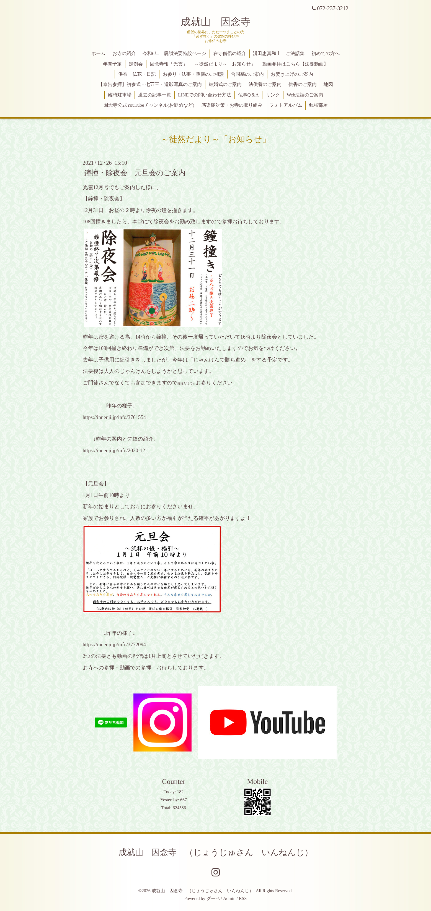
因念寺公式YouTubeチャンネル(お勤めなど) (149, 105)
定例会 (136, 64)
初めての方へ (325, 53)
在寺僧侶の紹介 (229, 53)
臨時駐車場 (119, 95)
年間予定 (112, 64)
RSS (243, 898)
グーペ (213, 898)
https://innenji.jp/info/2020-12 (114, 450)
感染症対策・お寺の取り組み (231, 105)
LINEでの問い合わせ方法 (204, 95)
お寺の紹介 (124, 53)
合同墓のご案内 (247, 74)
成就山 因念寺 (216, 21)
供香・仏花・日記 (137, 74)
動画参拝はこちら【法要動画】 (295, 64)
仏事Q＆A (248, 95)
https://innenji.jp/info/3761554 (114, 417)
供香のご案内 (302, 84)
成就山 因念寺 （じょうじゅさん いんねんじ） (215, 852)
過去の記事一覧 (154, 95)
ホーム (98, 53)
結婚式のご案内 (225, 84)
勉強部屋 (318, 105)
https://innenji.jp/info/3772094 (114, 644)
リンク (273, 95)
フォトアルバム (285, 105)
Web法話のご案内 (305, 95)
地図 (328, 84)
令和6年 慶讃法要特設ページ (174, 53)
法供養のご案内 (265, 84)
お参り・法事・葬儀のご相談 (193, 74)
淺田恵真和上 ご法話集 (278, 53)
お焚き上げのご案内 (292, 74)
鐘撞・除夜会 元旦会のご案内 (134, 173)
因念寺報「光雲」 (168, 64)
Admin (229, 898)
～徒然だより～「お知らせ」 (224, 64)
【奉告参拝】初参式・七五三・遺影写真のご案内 (150, 84)
